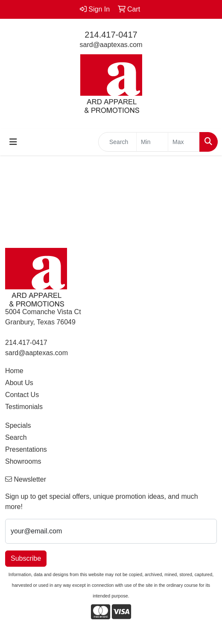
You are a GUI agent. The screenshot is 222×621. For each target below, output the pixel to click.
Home (14, 370)
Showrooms (23, 461)
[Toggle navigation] (13, 142)
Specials (18, 425)
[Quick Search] (117, 142)
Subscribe (26, 558)
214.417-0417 (111, 34)
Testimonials (24, 406)
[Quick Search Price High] (184, 142)
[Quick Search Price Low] (152, 142)
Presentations (26, 449)
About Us (19, 382)
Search (16, 437)
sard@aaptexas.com (111, 44)
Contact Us (22, 394)
